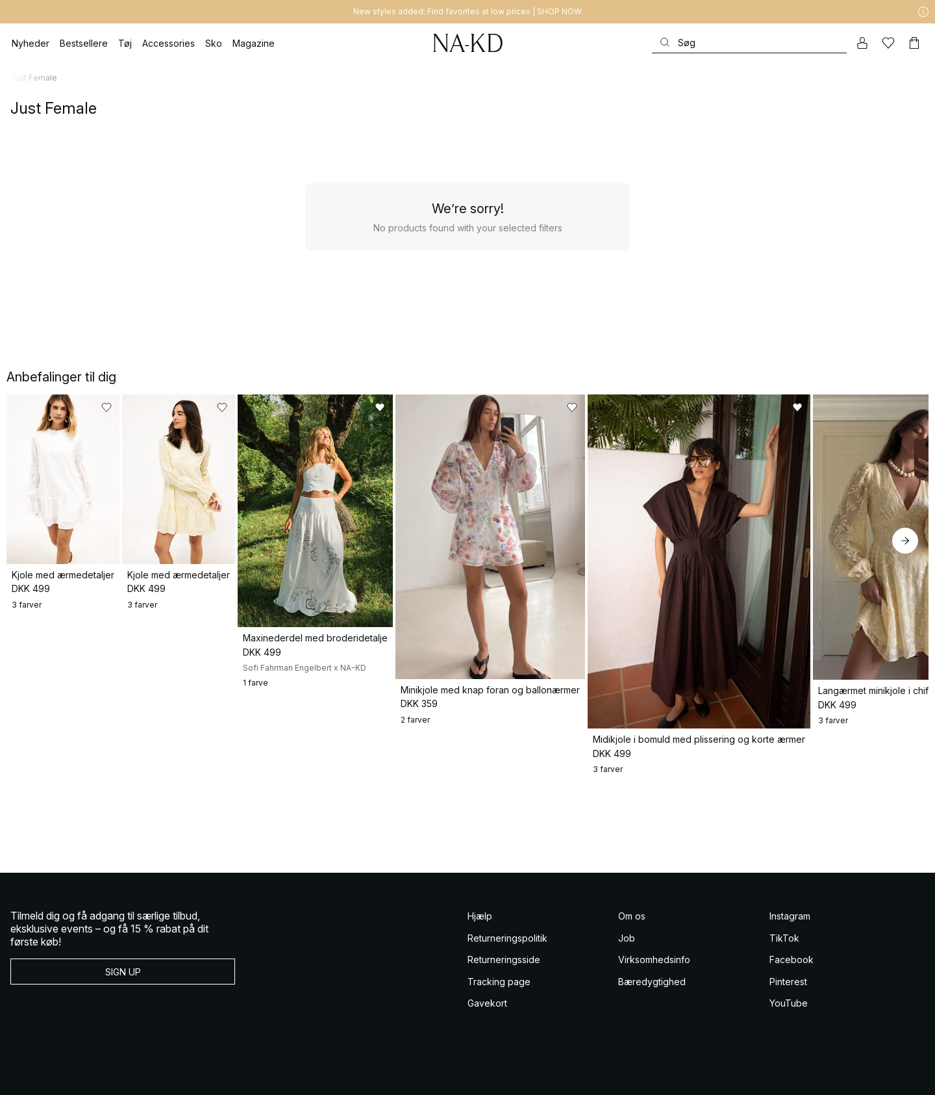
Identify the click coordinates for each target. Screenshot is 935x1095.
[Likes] (888, 43)
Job (626, 961)
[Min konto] (862, 43)
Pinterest (788, 1005)
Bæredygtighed (652, 1005)
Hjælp (480, 940)
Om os (631, 940)
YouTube (788, 1027)
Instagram (789, 940)
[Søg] (749, 42)
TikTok (784, 961)
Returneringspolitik (507, 961)
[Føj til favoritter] (222, 407)
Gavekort (487, 1027)
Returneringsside (504, 983)
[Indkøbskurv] (914, 43)
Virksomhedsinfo (654, 983)
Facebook (791, 983)
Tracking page (499, 1005)
